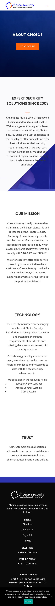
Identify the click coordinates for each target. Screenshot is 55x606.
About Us (27, 523)
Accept (28, 602)
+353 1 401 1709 (27, 552)
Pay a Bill (27, 535)
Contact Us (27, 46)
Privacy (27, 540)
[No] (51, 596)
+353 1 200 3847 (27, 563)
